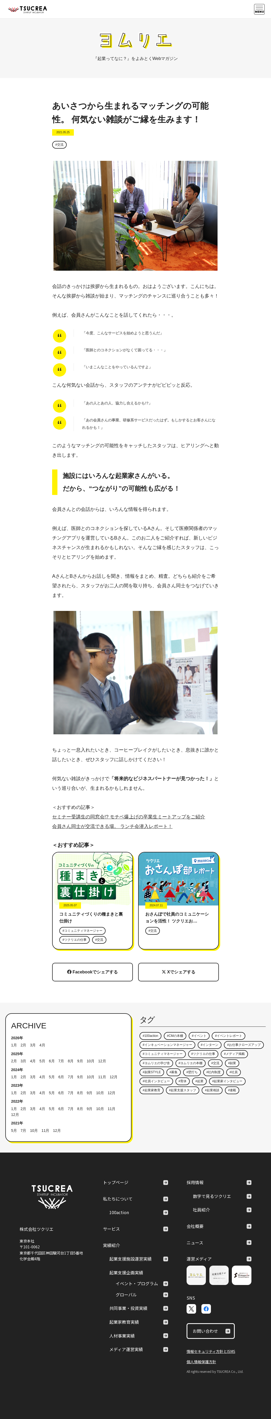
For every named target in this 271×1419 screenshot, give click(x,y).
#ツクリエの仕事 (74, 940)
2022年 (17, 1101)
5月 (42, 1061)
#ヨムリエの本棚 (191, 1063)
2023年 (17, 1085)
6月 (52, 1061)
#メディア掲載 (234, 1054)
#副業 (232, 1063)
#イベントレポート (228, 1036)
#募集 (174, 1072)
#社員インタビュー (156, 1081)
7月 (61, 1061)
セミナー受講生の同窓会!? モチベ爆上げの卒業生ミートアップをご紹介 (128, 817)
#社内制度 (213, 1072)
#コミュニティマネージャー (82, 931)
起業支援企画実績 (126, 1272)
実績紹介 (111, 1245)
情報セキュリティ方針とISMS (211, 1351)
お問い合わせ (211, 1331)
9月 (80, 1061)
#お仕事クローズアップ (244, 1045)
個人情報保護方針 (201, 1361)
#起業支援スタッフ (182, 1090)
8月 (71, 1061)
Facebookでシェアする (92, 972)
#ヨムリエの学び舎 (156, 1063)
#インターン (210, 1045)
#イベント (199, 1036)
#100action (150, 1036)
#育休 (183, 1081)
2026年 (17, 1038)
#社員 (233, 1072)
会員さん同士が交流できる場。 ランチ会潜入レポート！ (112, 826)
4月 (42, 1045)
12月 (102, 1061)
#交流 (59, 144)
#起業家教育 (151, 1090)
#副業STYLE (152, 1072)
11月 (102, 1077)
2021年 (17, 1123)
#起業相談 (212, 1090)
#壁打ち (192, 1072)
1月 (14, 1045)
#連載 (232, 1090)
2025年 (17, 1054)
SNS (191, 1298)
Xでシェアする (178, 972)
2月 (23, 1045)
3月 (33, 1045)
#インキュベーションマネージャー (167, 1045)
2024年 (17, 1070)
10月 (91, 1061)
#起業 (199, 1081)
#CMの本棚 (175, 1036)
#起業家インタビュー (227, 1081)
